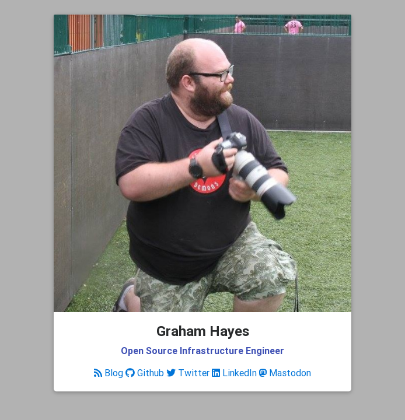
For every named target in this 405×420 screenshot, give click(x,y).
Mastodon (285, 373)
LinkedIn (234, 373)
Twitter (188, 373)
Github (144, 373)
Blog (108, 373)
